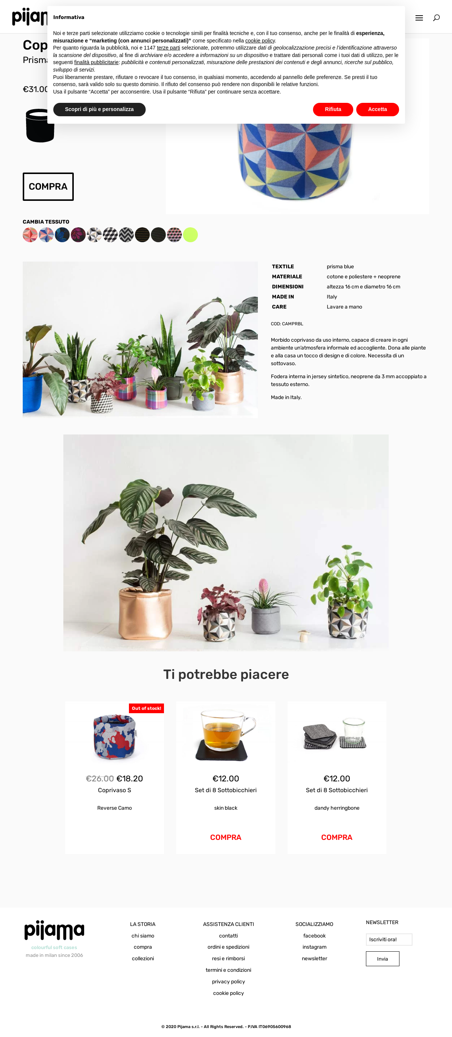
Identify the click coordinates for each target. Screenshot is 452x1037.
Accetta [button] (377, 109)
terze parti (168, 48)
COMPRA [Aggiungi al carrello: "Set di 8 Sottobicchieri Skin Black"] (225, 837)
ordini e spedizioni (228, 947)
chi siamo (143, 936)
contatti (228, 936)
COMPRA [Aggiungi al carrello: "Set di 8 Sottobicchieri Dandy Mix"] (337, 837)
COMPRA (48, 186)
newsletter (314, 958)
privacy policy (228, 981)
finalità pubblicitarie (96, 62)
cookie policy (228, 993)
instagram (314, 947)
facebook (314, 936)
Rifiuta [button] (333, 109)
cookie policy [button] (260, 41)
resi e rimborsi (228, 958)
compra (143, 947)
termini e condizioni (228, 970)
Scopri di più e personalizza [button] (99, 109)
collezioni (143, 958)
